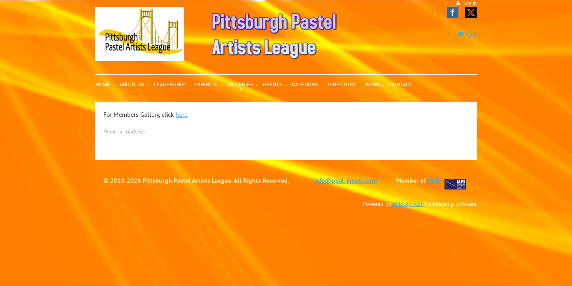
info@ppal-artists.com (345, 180)
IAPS (433, 180)
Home (109, 131)
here (181, 114)
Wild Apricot (407, 203)
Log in (470, 3)
